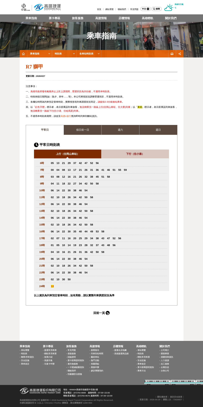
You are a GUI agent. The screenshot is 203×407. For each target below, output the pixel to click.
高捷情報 (101, 18)
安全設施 (25, 360)
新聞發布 (95, 350)
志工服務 (165, 364)
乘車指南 (31, 18)
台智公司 (165, 371)
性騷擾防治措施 (75, 374)
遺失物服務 (73, 364)
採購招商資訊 (167, 357)
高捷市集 (48, 360)
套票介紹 (48, 357)
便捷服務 (72, 353)
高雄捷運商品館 (121, 353)
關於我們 (171, 18)
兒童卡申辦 (49, 364)
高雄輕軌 (147, 18)
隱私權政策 (162, 397)
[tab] (67, 154)
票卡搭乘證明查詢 (76, 360)
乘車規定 (25, 364)
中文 (145, 9)
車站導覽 (25, 350)
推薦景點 (95, 364)
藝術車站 (95, 357)
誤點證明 (72, 357)
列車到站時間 (97, 353)
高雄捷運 (40, 7)
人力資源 (165, 360)
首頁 (99, 9)
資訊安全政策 (176, 397)
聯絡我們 (122, 9)
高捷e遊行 (66, 116)
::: (96, 9)
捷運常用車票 (50, 350)
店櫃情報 (124, 18)
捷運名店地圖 (120, 350)
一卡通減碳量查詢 (76, 367)
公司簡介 (165, 350)
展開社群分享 (179, 53)
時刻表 (58, 53)
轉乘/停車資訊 (27, 357)
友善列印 (172, 53)
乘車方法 (141, 371)
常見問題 (134, 9)
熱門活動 (95, 360)
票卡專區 (54, 18)
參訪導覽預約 (97, 371)
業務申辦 (95, 367)
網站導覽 (109, 9)
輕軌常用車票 (50, 353)
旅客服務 (77, 18)
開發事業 (165, 353)
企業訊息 (165, 367)
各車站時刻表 (86, 53)
